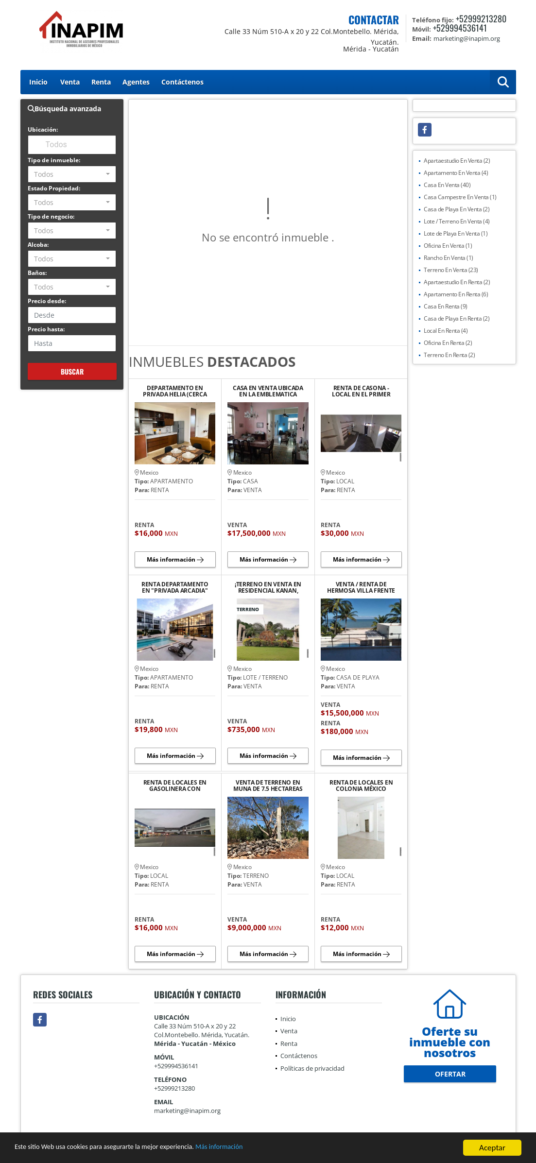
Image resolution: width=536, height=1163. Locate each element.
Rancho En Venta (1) (448, 258)
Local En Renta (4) (445, 330)
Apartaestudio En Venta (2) (457, 160)
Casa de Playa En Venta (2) (456, 209)
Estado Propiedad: (54, 188)
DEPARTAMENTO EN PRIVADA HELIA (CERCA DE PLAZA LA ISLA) (175, 391)
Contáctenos (182, 81)
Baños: (37, 273)
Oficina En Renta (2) (448, 343)
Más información (259, 1149)
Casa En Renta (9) (445, 306)
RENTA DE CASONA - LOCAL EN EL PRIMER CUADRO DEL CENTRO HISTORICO (361, 391)
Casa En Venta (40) (447, 185)
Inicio (38, 81)
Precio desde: (47, 301)
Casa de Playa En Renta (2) (456, 318)
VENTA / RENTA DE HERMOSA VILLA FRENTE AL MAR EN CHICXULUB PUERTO (361, 587)
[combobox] (72, 174)
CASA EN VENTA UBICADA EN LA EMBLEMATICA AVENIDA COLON (268, 391)
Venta (70, 81)
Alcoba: (38, 244)
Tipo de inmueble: (54, 160)
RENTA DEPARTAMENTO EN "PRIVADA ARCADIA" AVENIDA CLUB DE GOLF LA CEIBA (174, 587)
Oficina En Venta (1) (448, 245)
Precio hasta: (46, 329)
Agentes (136, 81)
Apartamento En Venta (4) (456, 173)
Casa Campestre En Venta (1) (460, 197)
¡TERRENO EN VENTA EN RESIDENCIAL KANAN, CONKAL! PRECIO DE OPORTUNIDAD (268, 587)
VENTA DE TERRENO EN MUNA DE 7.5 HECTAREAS (268, 785)
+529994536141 (460, 27)
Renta (101, 81)
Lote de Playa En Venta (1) (455, 233)
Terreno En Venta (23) (451, 270)
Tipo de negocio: (51, 216)
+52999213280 (481, 18)
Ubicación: (43, 129)
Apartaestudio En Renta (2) (457, 282)
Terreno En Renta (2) (449, 355)
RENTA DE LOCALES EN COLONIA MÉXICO (361, 785)
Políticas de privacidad (312, 1068)
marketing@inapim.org (187, 1110)
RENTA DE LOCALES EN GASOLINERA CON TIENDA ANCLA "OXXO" (174, 785)
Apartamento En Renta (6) (456, 294)
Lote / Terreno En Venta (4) (457, 221)
